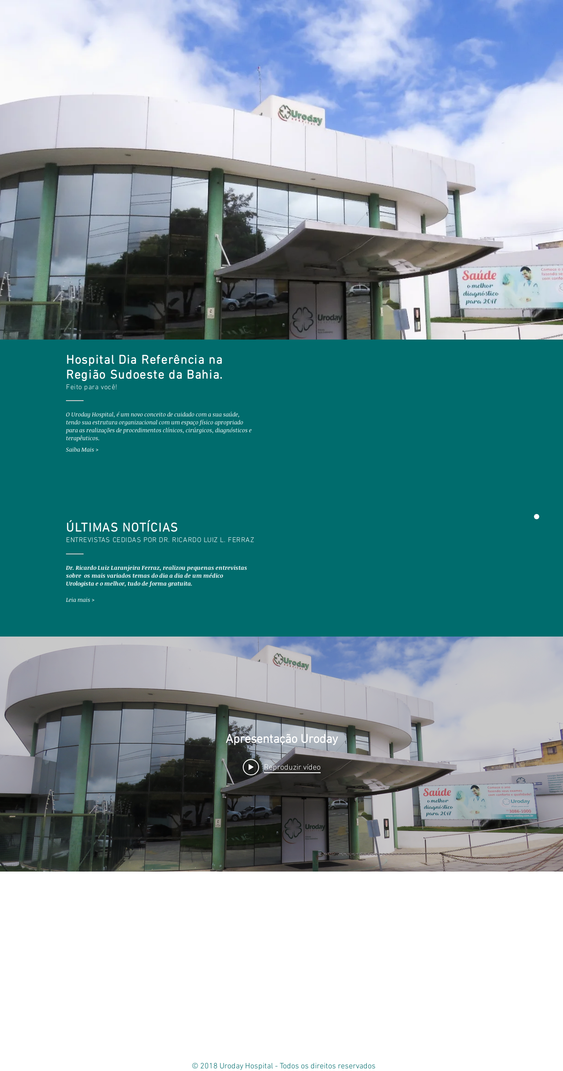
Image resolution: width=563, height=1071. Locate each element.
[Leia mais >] (94, 599)
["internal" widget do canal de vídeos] (281, 754)
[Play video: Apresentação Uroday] (282, 767)
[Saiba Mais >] (94, 449)
